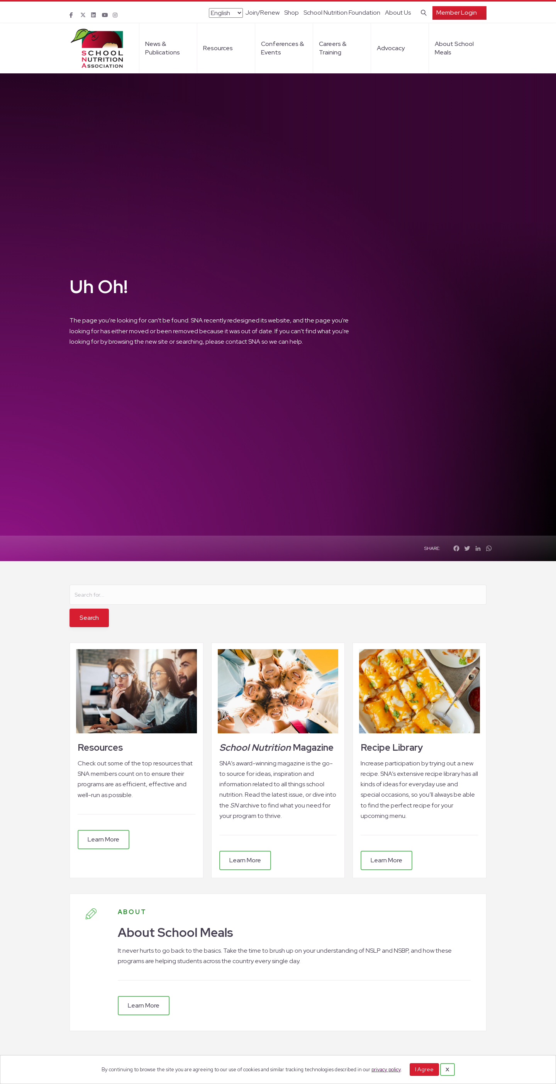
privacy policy (386, 1069)
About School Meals (454, 48)
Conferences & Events (282, 48)
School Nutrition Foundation (341, 12)
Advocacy (391, 48)
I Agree (424, 1069)
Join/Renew (262, 12)
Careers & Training (332, 48)
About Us (398, 12)
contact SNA (242, 342)
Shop (291, 12)
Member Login (456, 12)
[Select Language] (226, 13)
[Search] (422, 12)
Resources (218, 48)
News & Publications (162, 48)
